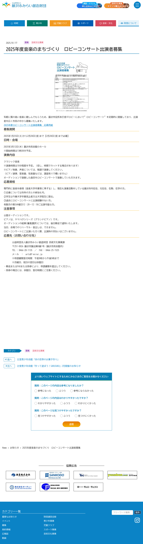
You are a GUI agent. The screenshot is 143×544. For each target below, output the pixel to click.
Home (4, 439)
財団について (129, 14)
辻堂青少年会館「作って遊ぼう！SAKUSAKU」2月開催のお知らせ (49, 357)
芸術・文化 (106, 14)
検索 (137, 503)
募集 (4, 516)
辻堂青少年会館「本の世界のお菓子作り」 (38, 350)
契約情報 (6, 521)
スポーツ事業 (50, 521)
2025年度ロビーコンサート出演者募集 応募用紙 (28, 116)
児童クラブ (60, 14)
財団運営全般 (50, 508)
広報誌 (5, 525)
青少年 (37, 14)
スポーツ (83, 14)
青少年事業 (49, 512)
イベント (6, 512)
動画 (4, 529)
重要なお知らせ (9, 508)
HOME (14, 14)
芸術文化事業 (50, 525)
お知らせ (14, 439)
